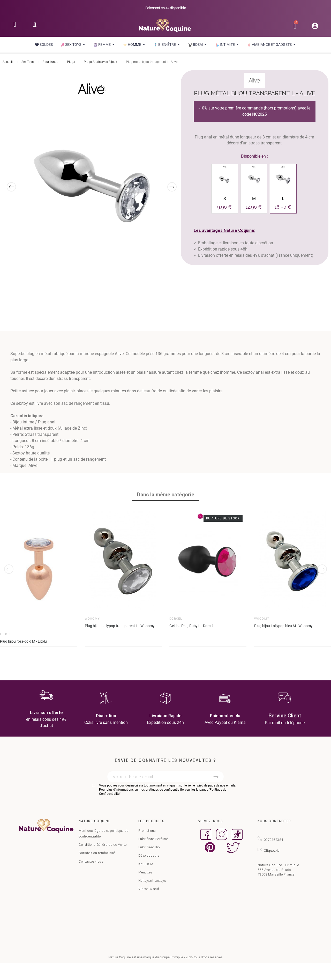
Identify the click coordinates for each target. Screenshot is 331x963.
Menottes (145, 872)
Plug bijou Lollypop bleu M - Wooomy (283, 625)
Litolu (6, 634)
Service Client (284, 715)
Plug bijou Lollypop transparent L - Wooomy (120, 625)
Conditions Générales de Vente (103, 845)
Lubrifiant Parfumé (153, 839)
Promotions (147, 831)
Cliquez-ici (272, 850)
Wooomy (92, 618)
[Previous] (11, 187)
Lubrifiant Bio (149, 847)
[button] (34, 26)
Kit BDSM (145, 864)
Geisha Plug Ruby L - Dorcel (191, 625)
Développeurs (149, 855)
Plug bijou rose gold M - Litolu (23, 641)
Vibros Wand (148, 889)
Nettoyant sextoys (152, 881)
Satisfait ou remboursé (97, 853)
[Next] (172, 187)
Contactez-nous (91, 861)
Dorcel (175, 618)
